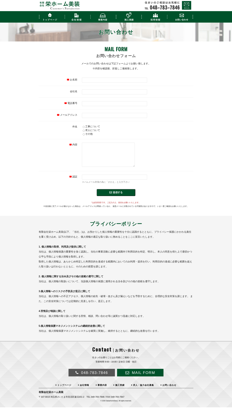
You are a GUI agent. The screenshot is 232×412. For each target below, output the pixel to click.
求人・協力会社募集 (143, 389)
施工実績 (120, 389)
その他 (88, 134)
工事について (91, 126)
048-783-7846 (94, 377)
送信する (118, 197)
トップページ (64, 389)
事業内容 (102, 389)
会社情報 (84, 389)
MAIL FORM (143, 377)
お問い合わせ (169, 389)
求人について (91, 130)
